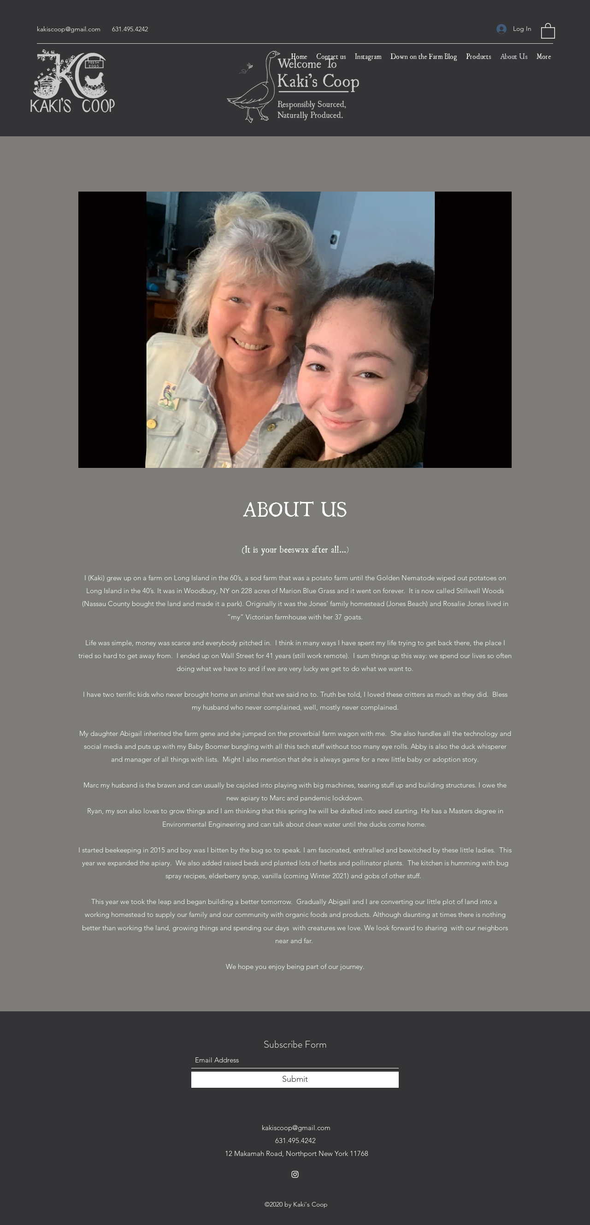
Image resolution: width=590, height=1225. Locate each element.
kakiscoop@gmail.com (68, 29)
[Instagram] (295, 1174)
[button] (548, 30)
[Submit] (295, 1080)
